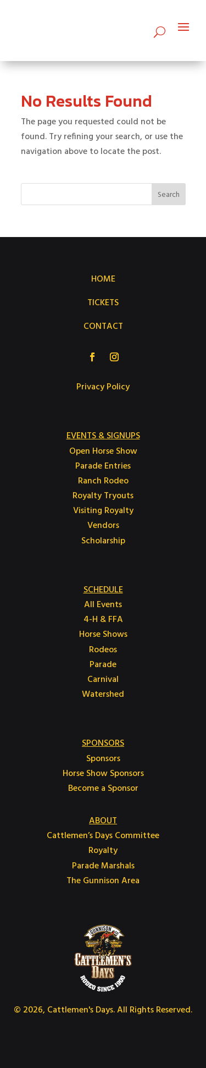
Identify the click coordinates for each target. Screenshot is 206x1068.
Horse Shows (103, 634)
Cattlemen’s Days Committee (103, 836)
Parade (103, 665)
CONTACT (103, 327)
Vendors (103, 526)
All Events (103, 605)
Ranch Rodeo (103, 481)
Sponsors (103, 759)
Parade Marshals (103, 866)
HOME (103, 279)
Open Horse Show (103, 451)
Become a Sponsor (103, 788)
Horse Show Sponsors (103, 774)
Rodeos (103, 650)
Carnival (103, 680)
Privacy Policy (103, 387)
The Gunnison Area (103, 881)
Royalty (103, 851)
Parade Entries (103, 466)
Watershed (103, 694)
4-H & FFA (103, 620)
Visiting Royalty (103, 511)
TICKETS (103, 303)
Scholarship (103, 541)
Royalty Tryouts (103, 496)
